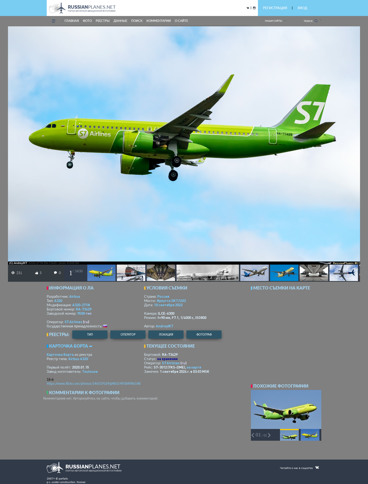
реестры (103, 21)
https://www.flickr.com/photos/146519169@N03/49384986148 (94, 383)
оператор (128, 334)
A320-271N (81, 305)
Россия (163, 296)
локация (166, 334)
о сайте (181, 21)
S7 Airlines (73, 322)
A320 (58, 300)
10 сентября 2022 (168, 305)
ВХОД (302, 8)
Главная (72, 21)
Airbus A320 (78, 359)
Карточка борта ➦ (70, 346)
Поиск (311, 21)
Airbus (74, 296)
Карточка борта (60, 354)
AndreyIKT (164, 326)
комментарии (158, 21)
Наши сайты (273, 20)
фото (87, 21)
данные (120, 21)
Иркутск (171, 300)
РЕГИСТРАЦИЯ (275, 8)
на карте (194, 367)
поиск (136, 21)
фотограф (204, 334)
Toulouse (90, 371)
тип (88, 313)
